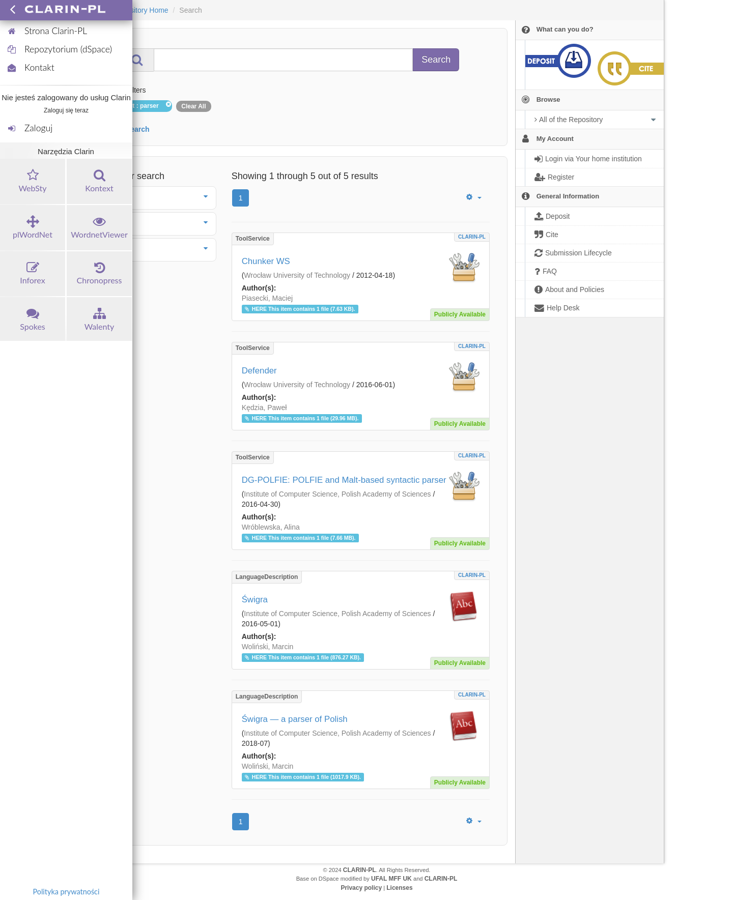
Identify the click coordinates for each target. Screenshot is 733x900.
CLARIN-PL (472, 237)
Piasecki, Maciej (267, 298)
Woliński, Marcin (268, 647)
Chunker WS (266, 261)
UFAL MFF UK (391, 878)
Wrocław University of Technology (297, 275)
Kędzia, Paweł (264, 407)
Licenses (399, 887)
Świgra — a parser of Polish (295, 719)
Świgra (255, 599)
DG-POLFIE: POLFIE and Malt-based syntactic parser (344, 480)
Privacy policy (361, 887)
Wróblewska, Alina (271, 527)
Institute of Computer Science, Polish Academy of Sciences (337, 494)
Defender (259, 370)
